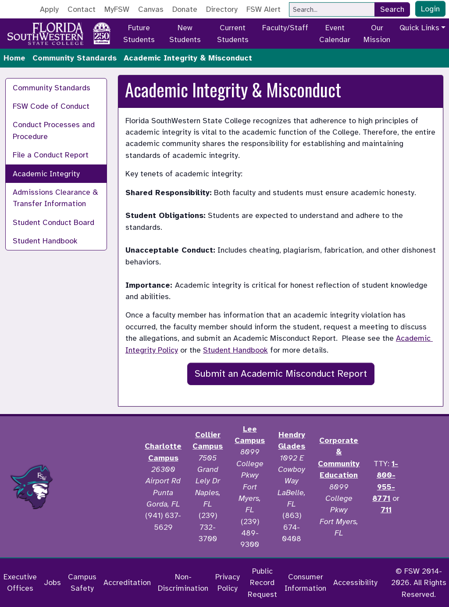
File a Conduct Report (51, 155)
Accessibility (355, 582)
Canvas (151, 9)
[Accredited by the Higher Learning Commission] (101, 486)
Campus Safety (82, 582)
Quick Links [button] (419, 27)
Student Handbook (45, 241)
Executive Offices (20, 582)
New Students (185, 33)
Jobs (52, 582)
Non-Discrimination (183, 582)
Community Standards (74, 58)
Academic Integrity (46, 174)
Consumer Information (305, 582)
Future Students (139, 33)
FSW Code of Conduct (51, 106)
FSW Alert (263, 9)
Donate (184, 9)
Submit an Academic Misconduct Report (281, 373)
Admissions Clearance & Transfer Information (55, 197)
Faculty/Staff (285, 27)
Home (14, 58)
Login (430, 9)
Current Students (233, 33)
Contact (82, 9)
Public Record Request (262, 582)
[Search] (332, 9)
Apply (49, 9)
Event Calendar (334, 33)
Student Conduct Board (53, 222)
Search (392, 9)
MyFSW (116, 9)
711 (386, 509)
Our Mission (376, 33)
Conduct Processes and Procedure (54, 130)
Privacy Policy (227, 582)
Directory (222, 9)
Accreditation (127, 582)
